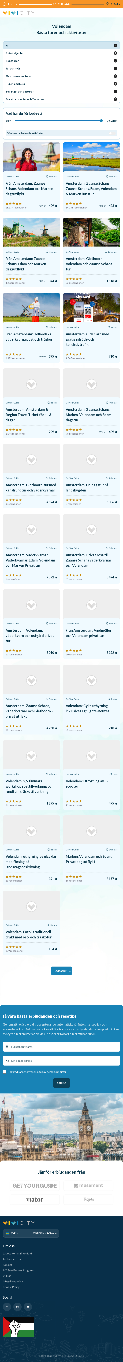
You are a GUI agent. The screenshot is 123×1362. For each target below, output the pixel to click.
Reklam (7, 1264)
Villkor (7, 1275)
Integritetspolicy (13, 1281)
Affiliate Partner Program (18, 1270)
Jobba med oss (12, 1259)
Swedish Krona (45, 1233)
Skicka (61, 1082)
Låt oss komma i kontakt (17, 1253)
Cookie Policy (11, 1286)
